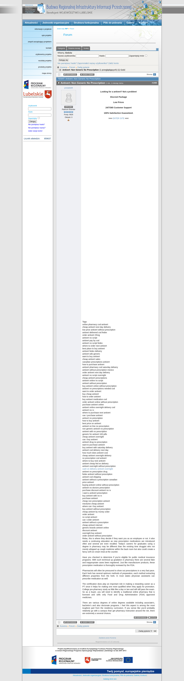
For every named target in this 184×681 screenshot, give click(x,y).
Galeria (130, 23)
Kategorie (61, 48)
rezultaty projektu (44, 61)
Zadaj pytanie (83, 67)
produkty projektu (44, 67)
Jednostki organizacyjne (55, 23)
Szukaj (86, 48)
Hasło (30, 112)
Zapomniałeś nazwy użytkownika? (92, 63)
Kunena (63, 67)
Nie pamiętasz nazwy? (36, 128)
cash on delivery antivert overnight (97, 469)
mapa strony (46, 73)
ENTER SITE (118, 118)
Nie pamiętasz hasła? (36, 124)
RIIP (66, 29)
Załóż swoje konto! (35, 131)
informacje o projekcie (43, 29)
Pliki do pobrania (112, 23)
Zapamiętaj (32, 118)
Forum (72, 67)
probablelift (68, 88)
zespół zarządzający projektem (39, 42)
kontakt (48, 48)
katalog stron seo (109, 679)
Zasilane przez (104, 638)
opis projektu (46, 35)
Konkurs (143, 23)
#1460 (154, 83)
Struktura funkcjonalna (86, 23)
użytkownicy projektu (43, 54)
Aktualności (31, 23)
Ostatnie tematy (74, 48)
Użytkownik (32, 106)
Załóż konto (113, 63)
